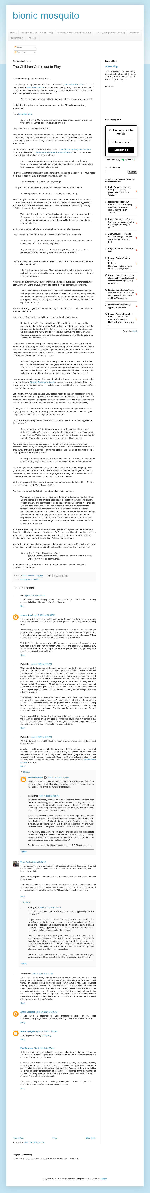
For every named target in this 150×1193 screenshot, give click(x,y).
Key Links (134, 32)
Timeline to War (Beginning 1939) (74, 32)
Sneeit (134, 331)
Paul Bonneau (26, 1048)
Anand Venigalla (27, 1012)
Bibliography (16, 38)
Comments (20, 52)
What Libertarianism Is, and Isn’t (76, 149)
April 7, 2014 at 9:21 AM (41, 737)
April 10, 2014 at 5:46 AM (46, 1012)
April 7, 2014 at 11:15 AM (58, 778)
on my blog (47, 1035)
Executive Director (35, 87)
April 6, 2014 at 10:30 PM (44, 615)
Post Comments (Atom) (34, 1143)
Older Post (90, 1138)
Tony (22, 862)
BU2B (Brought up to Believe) (110, 32)
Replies (26, 772)
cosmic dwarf (26, 615)
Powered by (121, 159)
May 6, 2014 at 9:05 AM (44, 1048)
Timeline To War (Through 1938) (37, 32)
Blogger (103, 1179)
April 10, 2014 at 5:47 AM (46, 1031)
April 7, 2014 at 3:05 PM (49, 796)
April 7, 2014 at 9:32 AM (36, 862)
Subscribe (121, 149)
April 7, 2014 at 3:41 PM (42, 974)
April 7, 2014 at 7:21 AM (41, 664)
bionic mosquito (46, 15)
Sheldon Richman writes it (42, 382)
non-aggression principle (29, 579)
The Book (32, 38)
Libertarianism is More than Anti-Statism (53, 152)
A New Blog (111, 66)
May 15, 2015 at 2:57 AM (50, 907)
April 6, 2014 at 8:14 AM (35, 596)
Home (13, 32)
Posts (18, 47)
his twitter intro (25, 114)
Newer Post (18, 1138)
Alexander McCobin (73, 84)
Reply (22, 606)
